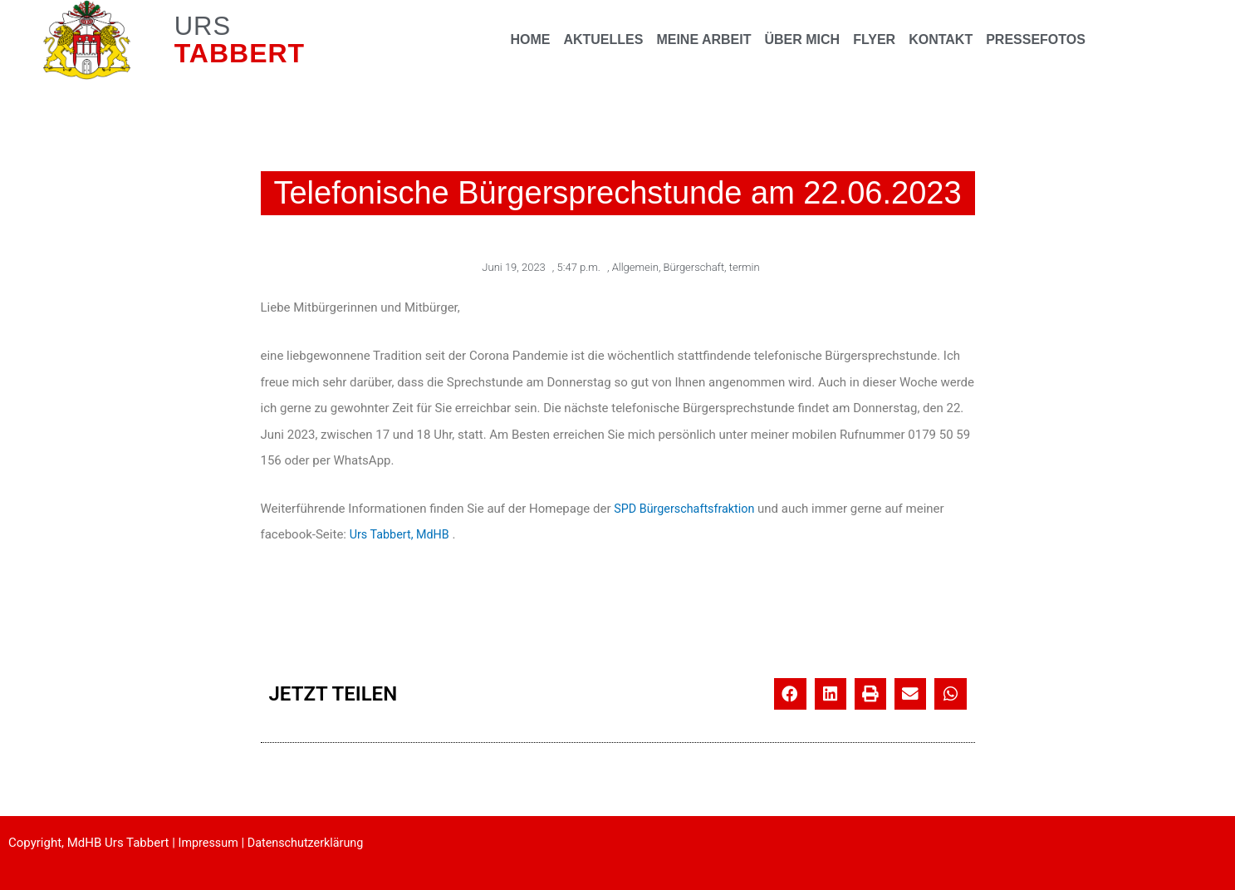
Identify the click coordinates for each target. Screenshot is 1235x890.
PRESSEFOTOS (1036, 39)
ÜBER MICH (802, 39)
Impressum (210, 841)
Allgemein (635, 266)
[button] (790, 693)
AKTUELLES (603, 39)
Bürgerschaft (694, 266)
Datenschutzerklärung (310, 841)
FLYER (874, 39)
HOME (530, 39)
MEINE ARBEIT (703, 39)
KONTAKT (941, 39)
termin (744, 266)
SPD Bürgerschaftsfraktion (687, 507)
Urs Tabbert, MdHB (402, 533)
